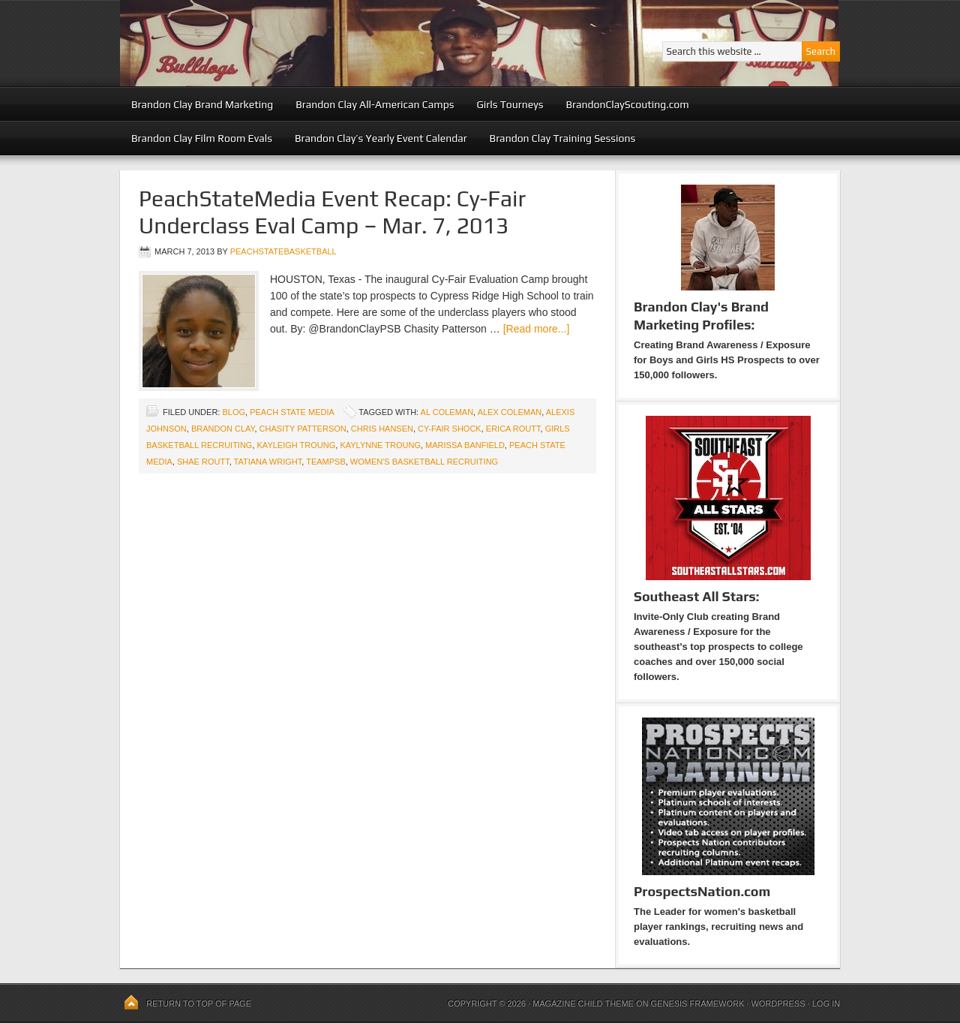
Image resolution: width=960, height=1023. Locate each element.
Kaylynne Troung (380, 445)
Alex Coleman (510, 412)
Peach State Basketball (304, 43)
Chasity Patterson (303, 428)
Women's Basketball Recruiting (424, 461)
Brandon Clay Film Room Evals (201, 138)
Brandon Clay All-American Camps (375, 104)
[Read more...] (536, 329)
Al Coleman (447, 412)
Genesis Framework (698, 1003)
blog (233, 412)
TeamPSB (326, 461)
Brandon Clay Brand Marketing (202, 104)
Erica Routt (513, 428)
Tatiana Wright (268, 461)
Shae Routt (203, 461)
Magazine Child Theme (583, 1003)
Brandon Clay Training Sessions (563, 138)
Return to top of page (198, 1003)
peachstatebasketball (283, 251)
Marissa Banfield (465, 445)
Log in (826, 1003)
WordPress (778, 1003)
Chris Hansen (382, 428)
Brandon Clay (223, 428)
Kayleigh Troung (296, 445)
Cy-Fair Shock (450, 428)
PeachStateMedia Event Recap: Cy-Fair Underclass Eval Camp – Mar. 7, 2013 (332, 212)
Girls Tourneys (510, 104)
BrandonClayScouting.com (627, 104)
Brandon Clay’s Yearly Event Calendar (381, 138)
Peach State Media (292, 412)
